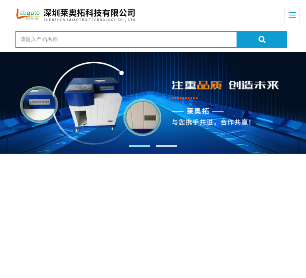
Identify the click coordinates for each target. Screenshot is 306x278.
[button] (139, 146)
